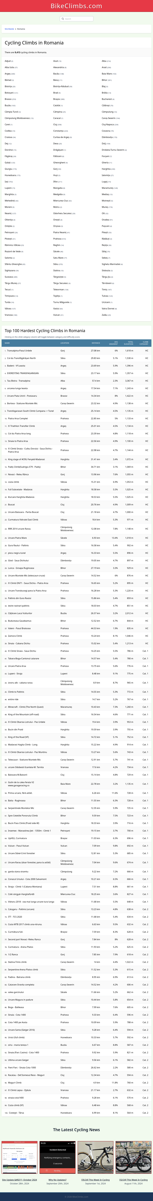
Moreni (8, 207)
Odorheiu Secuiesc (62, 213)
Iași (6, 181)
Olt (103, 213)
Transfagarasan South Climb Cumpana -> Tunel (30, 410)
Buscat (11, 504)
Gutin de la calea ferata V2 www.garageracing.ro (21, 784)
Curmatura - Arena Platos (20, 946)
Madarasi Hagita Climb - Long (22, 744)
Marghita (9, 194)
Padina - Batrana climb (19, 977)
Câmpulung (107, 111)
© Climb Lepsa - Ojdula (19, 1090)
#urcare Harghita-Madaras (21, 497)
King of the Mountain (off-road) (23, 714)
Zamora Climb (15, 635)
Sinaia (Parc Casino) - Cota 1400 (23, 1052)
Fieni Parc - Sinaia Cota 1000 (22, 1067)
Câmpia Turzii (11, 111)
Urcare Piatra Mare (17, 537)
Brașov (56, 99)
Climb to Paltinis (16, 691)
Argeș (7, 73)
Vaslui (56, 308)
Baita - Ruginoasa (16, 800)
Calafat (56, 105)
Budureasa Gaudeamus (19, 620)
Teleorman (58, 289)
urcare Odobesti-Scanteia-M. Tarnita (26, 767)
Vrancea (9, 314)
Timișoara (10, 295)
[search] (63, 19)
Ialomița (106, 175)
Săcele (56, 251)
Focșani (105, 156)
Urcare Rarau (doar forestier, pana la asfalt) (29, 862)
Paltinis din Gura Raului (19, 598)
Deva (55, 143)
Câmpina (57, 111)
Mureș (105, 207)
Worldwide (9, 29)
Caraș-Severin (108, 118)
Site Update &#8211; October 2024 (19, 1161)
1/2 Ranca (13, 954)
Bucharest (107, 99)
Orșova (56, 226)
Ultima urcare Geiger (18, 1060)
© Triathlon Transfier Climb (21, 426)
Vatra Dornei (108, 308)
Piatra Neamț (59, 232)
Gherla (105, 162)
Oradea (105, 219)
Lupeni (8, 187)
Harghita (106, 168)
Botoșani (9, 92)
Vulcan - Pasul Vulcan (18, 845)
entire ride (13, 699)
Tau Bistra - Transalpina (18, 380)
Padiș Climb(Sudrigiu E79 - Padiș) (24, 466)
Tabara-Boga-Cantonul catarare (23, 658)
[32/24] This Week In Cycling (133, 1161)
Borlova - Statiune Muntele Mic (22, 403)
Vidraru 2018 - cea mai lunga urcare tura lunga (31, 901)
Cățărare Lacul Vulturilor (20, 613)
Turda (7, 302)
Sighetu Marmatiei (111, 264)
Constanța (58, 130)
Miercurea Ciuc (60, 200)
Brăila (105, 92)
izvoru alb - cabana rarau (20, 682)
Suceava (9, 276)
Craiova (8, 137)
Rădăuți (105, 238)
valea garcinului (16, 992)
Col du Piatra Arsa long (19, 433)
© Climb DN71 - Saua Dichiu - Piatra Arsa (28, 583)
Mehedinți (10, 200)
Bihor (104, 80)
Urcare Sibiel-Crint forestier (21, 853)
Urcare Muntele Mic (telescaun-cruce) (26, 575)
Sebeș (105, 257)
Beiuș (56, 80)
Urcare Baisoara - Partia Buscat (23, 512)
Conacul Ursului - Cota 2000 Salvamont (27, 879)
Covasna (106, 130)
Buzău (8, 105)
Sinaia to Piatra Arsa (18, 441)
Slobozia (106, 270)
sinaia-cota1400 (16, 1097)
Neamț (8, 213)
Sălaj (104, 251)
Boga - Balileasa (16, 1007)
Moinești (106, 200)
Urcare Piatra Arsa (17, 666)
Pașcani (105, 226)
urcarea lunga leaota (17, 388)
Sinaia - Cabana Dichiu (19, 643)
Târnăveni (106, 283)
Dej (6, 143)
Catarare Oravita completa (21, 984)
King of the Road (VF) (18, 737)
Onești (56, 219)
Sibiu (55, 264)
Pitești (105, 232)
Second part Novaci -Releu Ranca (24, 939)
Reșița (105, 245)
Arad (104, 67)
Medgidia (58, 194)
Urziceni (106, 302)
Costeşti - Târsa (16, 1112)
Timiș (104, 289)
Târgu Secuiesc (60, 283)
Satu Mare (58, 257)
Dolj (104, 143)
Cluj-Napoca (108, 124)
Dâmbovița (107, 137)
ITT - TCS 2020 (15, 916)
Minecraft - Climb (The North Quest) (25, 706)
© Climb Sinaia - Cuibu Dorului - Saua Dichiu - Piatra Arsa (30, 450)
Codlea (8, 130)
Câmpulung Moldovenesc (17, 118)
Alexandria (58, 67)
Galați (8, 162)
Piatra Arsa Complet (18, 418)
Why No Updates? (57, 1161)
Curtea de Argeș (61, 137)
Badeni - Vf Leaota (16, 365)
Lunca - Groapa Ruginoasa (21, 568)
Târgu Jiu (106, 276)
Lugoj (104, 181)
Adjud (8, 61)
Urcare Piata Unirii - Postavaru (22, 395)
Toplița (56, 295)
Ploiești (8, 238)
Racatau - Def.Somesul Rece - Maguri (26, 1075)
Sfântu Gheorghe (13, 264)
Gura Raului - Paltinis (18, 545)
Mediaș (105, 194)
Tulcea (105, 295)
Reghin (56, 245)
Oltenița (9, 219)
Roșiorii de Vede (13, 251)
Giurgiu (8, 168)
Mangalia (57, 187)
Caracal (57, 118)
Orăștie (8, 226)
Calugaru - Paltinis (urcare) (21, 909)
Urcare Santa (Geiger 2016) (21, 1029)
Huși (55, 175)
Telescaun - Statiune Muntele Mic (24, 759)
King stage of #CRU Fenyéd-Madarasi (26, 459)
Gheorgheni (59, 162)
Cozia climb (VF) (16, 1105)
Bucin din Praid (15, 729)
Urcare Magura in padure (20, 999)
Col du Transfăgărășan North (21, 358)
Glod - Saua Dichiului (18, 560)
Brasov (8, 99)
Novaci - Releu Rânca (18, 474)
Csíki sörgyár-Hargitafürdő (21, 894)
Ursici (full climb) (16, 1037)
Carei (7, 124)
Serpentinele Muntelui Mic (21, 808)
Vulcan (56, 314)
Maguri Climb (14, 1082)
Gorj (55, 168)
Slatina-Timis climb (17, 962)
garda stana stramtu (18, 871)
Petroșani (9, 232)
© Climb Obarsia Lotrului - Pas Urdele (26, 722)
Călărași (106, 105)
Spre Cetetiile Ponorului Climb (23, 815)
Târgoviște (58, 276)
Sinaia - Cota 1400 (17, 1014)
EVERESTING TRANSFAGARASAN (23, 373)
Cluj (55, 124)
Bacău (56, 73)
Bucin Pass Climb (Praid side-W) (23, 823)
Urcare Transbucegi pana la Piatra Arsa (27, 590)
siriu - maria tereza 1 (18, 1044)
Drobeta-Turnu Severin (113, 149)
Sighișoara (10, 270)
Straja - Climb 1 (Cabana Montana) (25, 886)
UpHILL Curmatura (17, 838)
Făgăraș (9, 156)
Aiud (55, 61)
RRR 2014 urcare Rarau (19, 528)
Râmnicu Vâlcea (12, 245)
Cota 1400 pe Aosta (17, 1022)
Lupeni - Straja (15, 673)
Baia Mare (107, 73)
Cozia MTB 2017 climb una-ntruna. (25, 924)
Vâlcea (8, 308)
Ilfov (55, 181)
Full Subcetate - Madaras (20, 489)
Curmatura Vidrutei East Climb (23, 519)
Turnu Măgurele (61, 302)
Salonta (8, 257)
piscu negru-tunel (17, 552)
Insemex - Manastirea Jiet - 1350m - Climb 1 (29, 830)
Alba (104, 61)
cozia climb (13, 481)
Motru (56, 207)
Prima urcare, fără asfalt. (20, 793)
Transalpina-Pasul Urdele (19, 350)
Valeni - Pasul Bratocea (19, 628)
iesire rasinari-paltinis (18, 605)
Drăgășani (58, 149)
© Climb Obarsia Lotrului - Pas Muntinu (27, 752)
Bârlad (8, 80)
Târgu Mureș (11, 283)
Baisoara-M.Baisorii (17, 774)
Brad (55, 92)
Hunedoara (10, 175)
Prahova (57, 238)
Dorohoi (9, 149)
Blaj (104, 86)
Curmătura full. (15, 931)
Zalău (104, 314)
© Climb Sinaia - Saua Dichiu (22, 651)
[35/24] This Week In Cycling (95, 1161)
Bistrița (8, 86)
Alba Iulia (9, 67)
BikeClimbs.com (76, 5)
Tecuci (8, 289)
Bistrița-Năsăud (61, 86)
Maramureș (107, 187)
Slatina (56, 270)
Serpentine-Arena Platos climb (23, 969)
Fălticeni (57, 156)
